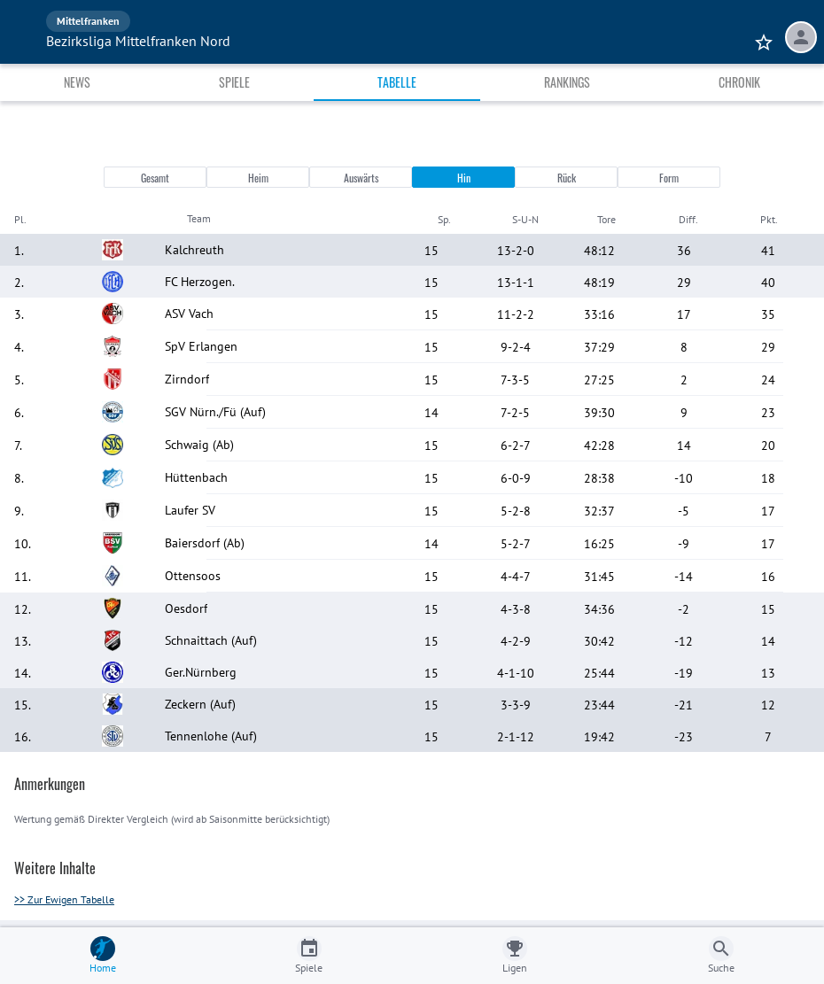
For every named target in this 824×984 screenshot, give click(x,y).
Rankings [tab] (567, 82)
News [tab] (77, 82)
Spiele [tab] (234, 82)
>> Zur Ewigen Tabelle (64, 899)
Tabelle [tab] (396, 82)
